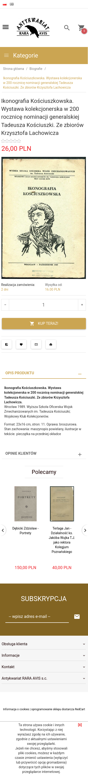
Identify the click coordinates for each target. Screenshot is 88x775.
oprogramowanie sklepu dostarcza (52, 709)
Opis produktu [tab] (19, 373)
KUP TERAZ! (44, 323)
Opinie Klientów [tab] (20, 453)
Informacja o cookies (16, 709)
